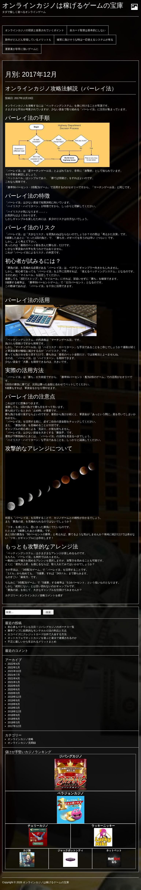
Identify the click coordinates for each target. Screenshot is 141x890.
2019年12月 (14, 696)
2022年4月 (14, 663)
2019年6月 (14, 704)
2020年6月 (14, 689)
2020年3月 (14, 693)
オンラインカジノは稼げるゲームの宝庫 (62, 5)
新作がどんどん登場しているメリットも (28, 39)
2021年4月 (14, 678)
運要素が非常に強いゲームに (21, 48)
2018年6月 (14, 718)
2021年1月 (14, 682)
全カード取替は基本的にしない (88, 30)
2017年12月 (14, 726)
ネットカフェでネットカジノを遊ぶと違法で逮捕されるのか (42, 637)
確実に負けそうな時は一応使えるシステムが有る (85, 39)
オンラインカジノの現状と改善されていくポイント (34, 30)
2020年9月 (14, 685)
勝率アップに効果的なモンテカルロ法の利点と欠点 (37, 630)
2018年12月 (14, 711)
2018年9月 (14, 715)
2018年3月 (14, 722)
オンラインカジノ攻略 (32, 595)
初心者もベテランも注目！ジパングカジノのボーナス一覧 (41, 626)
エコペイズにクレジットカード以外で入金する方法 (37, 634)
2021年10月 (14, 671)
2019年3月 (14, 707)
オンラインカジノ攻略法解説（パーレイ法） (61, 88)
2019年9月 (14, 700)
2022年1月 (14, 667)
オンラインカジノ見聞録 (22, 742)
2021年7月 (14, 674)
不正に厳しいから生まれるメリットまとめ (32, 641)
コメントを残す (54, 595)
